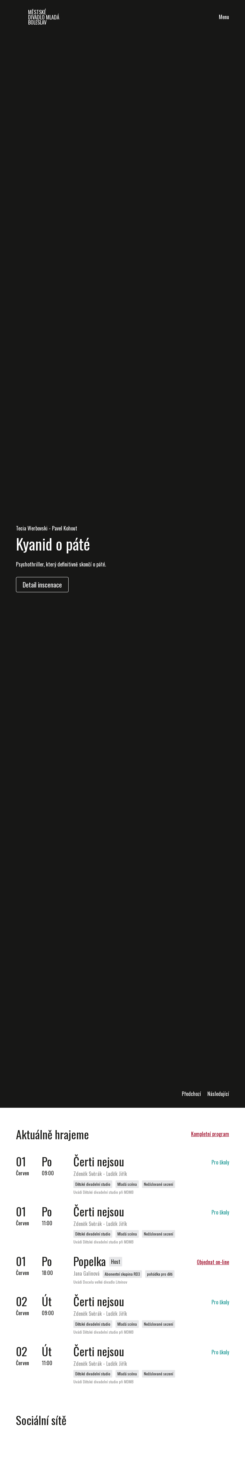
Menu (224, 17)
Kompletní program (210, 1134)
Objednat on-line (213, 1262)
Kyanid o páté (53, 543)
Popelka (89, 1261)
